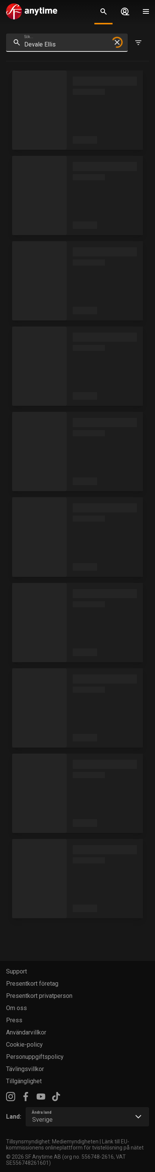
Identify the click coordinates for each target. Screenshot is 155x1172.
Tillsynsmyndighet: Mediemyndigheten (52, 1141)
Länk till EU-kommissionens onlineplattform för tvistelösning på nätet (75, 1144)
